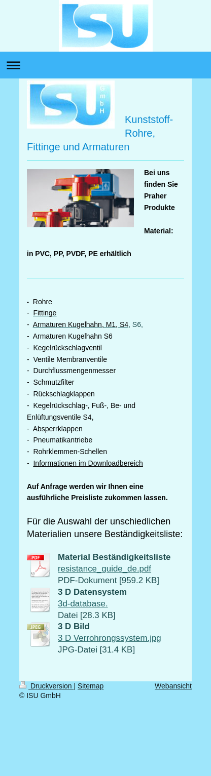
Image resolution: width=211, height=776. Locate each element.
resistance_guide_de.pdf (104, 569)
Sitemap (90, 686)
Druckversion (46, 686)
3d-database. (83, 603)
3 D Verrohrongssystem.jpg (109, 638)
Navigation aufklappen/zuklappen (105, 65)
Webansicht (173, 686)
